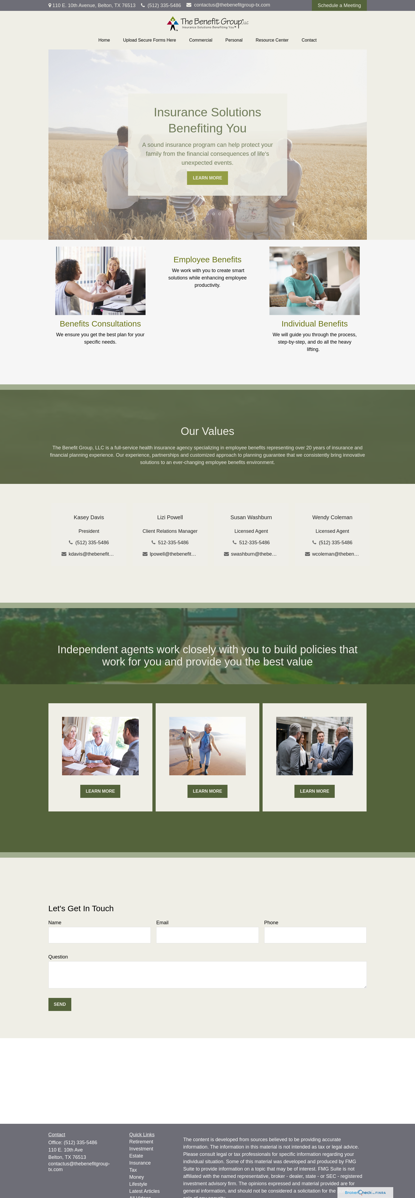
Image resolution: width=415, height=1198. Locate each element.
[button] (104, 40)
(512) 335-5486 (161, 5)
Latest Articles (144, 1191)
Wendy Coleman (332, 517)
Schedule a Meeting (339, 5)
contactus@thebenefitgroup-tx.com (228, 5)
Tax (133, 1170)
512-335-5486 (173, 542)
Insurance (140, 1163)
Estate (136, 1156)
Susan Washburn (251, 517)
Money (136, 1177)
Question (58, 957)
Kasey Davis (89, 517)
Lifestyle (138, 1184)
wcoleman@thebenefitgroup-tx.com (336, 554)
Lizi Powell (170, 517)
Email (162, 922)
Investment (141, 1149)
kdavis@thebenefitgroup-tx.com (92, 554)
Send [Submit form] (60, 1004)
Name (55, 922)
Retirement (141, 1141)
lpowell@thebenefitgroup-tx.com (173, 554)
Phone (271, 922)
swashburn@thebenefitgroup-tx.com (255, 554)
